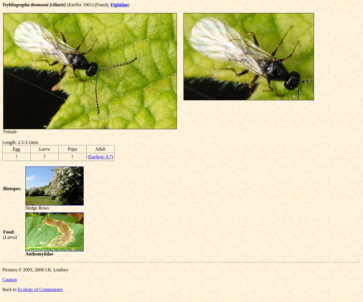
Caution (9, 279)
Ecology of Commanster (40, 289)
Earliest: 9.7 (100, 156)
